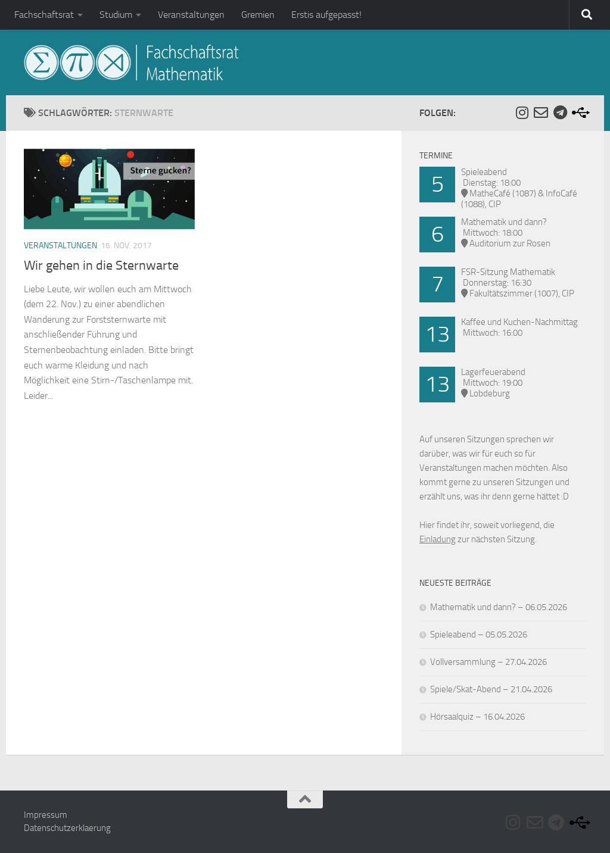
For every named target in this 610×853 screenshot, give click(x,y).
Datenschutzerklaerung (67, 828)
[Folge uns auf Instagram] (522, 112)
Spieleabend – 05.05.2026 (478, 634)
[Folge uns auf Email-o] (541, 112)
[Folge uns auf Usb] (579, 112)
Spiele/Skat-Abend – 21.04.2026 (491, 689)
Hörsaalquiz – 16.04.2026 (477, 716)
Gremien (258, 14)
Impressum (45, 815)
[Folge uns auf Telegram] (560, 112)
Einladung (437, 539)
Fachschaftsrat (44, 14)
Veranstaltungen (191, 14)
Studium (115, 14)
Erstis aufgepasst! (326, 14)
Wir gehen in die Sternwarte (101, 265)
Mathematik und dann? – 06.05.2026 (498, 607)
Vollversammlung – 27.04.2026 (488, 662)
